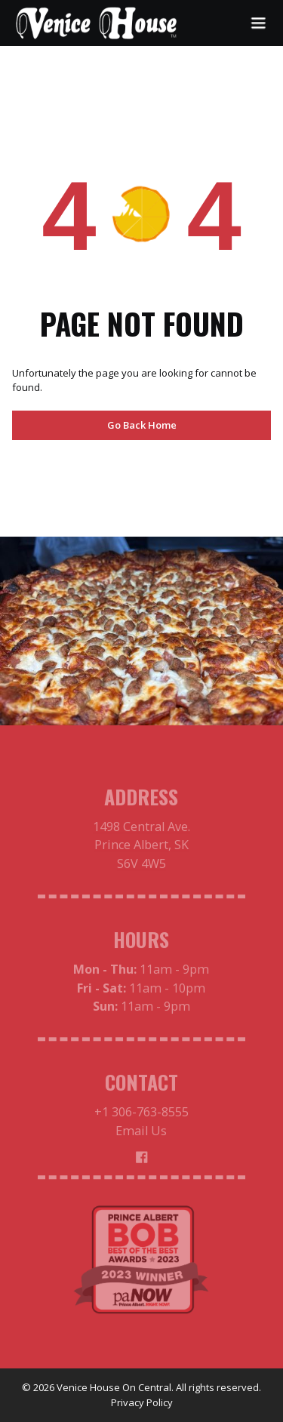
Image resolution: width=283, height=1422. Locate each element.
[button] (258, 23)
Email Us (141, 1133)
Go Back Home (142, 425)
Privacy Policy (142, 1402)
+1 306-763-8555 (141, 1115)
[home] (96, 23)
